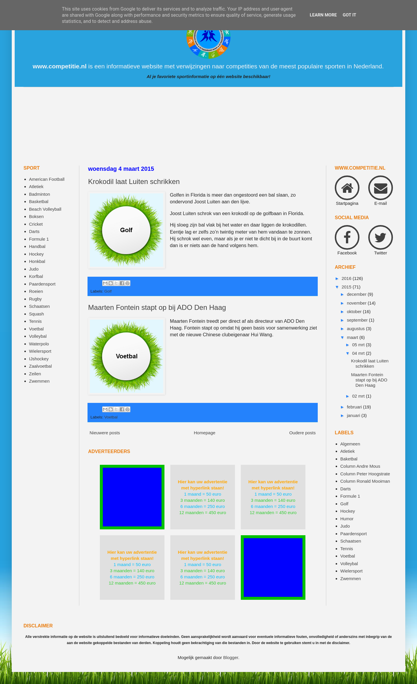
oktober (355, 311)
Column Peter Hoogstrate (365, 473)
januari (354, 415)
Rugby (35, 298)
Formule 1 (39, 239)
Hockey (36, 253)
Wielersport (40, 351)
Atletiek (36, 186)
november (357, 302)
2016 (347, 278)
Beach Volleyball (45, 209)
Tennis (35, 321)
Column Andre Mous (360, 466)
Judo (34, 268)
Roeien (36, 291)
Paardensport (42, 283)
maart (353, 337)
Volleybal (38, 336)
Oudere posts (302, 432)
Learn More (323, 15)
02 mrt (359, 395)
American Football (47, 179)
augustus (356, 328)
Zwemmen (39, 381)
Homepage (204, 432)
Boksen (36, 216)
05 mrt (359, 344)
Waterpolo (39, 343)
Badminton (39, 194)
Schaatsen (39, 306)
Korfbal (36, 276)
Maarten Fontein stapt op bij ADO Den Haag (157, 307)
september (358, 319)
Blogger (230, 657)
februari (355, 406)
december (357, 294)
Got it (349, 15)
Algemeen (350, 443)
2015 (347, 286)
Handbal (37, 246)
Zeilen (35, 373)
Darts (34, 231)
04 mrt (359, 353)
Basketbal (38, 201)
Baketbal (348, 458)
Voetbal (110, 417)
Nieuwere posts (105, 432)
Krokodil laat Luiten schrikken (134, 181)
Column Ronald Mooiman (365, 481)
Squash (36, 313)
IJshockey (39, 358)
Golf (108, 291)
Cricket (36, 224)
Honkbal (37, 261)
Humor (347, 518)
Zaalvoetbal (40, 366)
